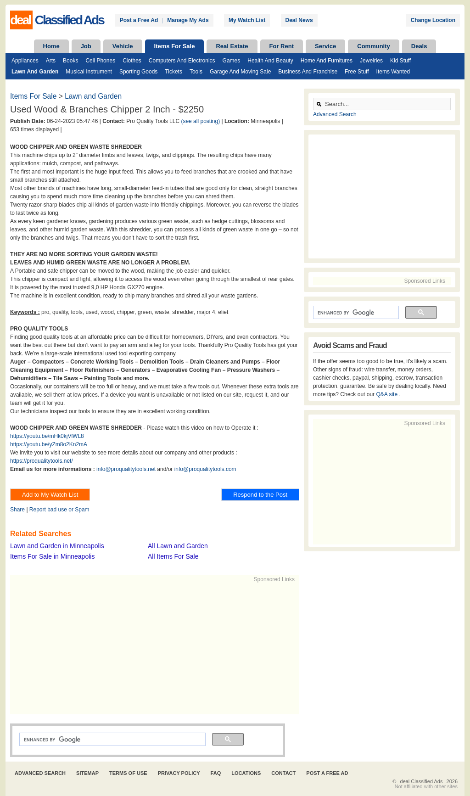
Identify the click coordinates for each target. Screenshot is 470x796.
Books (70, 60)
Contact (283, 773)
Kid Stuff (400, 60)
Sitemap (87, 773)
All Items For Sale (173, 556)
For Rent (281, 46)
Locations (246, 773)
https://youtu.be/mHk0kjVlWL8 (47, 436)
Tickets (173, 71)
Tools (196, 71)
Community (373, 46)
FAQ (216, 773)
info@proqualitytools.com (205, 469)
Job (86, 46)
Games (232, 60)
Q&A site (387, 394)
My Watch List (247, 20)
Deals (419, 46)
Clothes (132, 60)
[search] (111, 739)
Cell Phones (100, 60)
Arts (51, 60)
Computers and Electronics (182, 60)
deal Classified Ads (421, 781)
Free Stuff (357, 71)
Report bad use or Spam (59, 509)
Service (325, 46)
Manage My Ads (187, 20)
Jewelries (371, 60)
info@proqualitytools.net (126, 469)
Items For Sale (174, 46)
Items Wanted (393, 71)
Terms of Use (128, 773)
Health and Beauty (270, 60)
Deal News (299, 20)
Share (17, 509)
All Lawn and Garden (178, 545)
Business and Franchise (307, 71)
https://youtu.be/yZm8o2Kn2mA (48, 444)
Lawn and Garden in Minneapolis (57, 545)
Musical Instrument (89, 71)
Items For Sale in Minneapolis (52, 556)
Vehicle (122, 46)
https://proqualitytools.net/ (41, 461)
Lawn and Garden (34, 71)
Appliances (25, 60)
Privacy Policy (179, 773)
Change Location (433, 20)
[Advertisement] (150, 647)
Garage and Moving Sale (240, 71)
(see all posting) (200, 121)
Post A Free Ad (327, 773)
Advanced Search (335, 114)
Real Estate (232, 46)
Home (51, 46)
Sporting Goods (138, 71)
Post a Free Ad (139, 20)
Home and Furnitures (326, 60)
